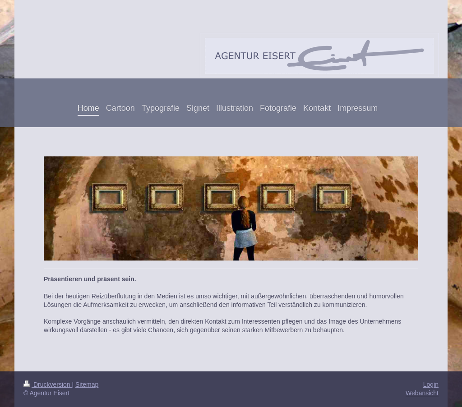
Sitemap (86, 384)
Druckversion (47, 384)
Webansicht (422, 393)
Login (431, 384)
